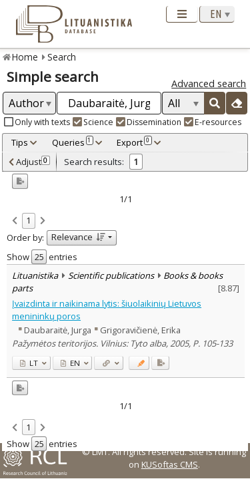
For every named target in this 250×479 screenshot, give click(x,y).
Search (61, 57)
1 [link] (28, 220)
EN (70, 363)
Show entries (42, 256)
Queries (72, 142)
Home (25, 57)
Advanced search (208, 83)
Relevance (78, 237)
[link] (14, 222)
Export (134, 142)
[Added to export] (160, 363)
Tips (19, 142)
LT (29, 363)
